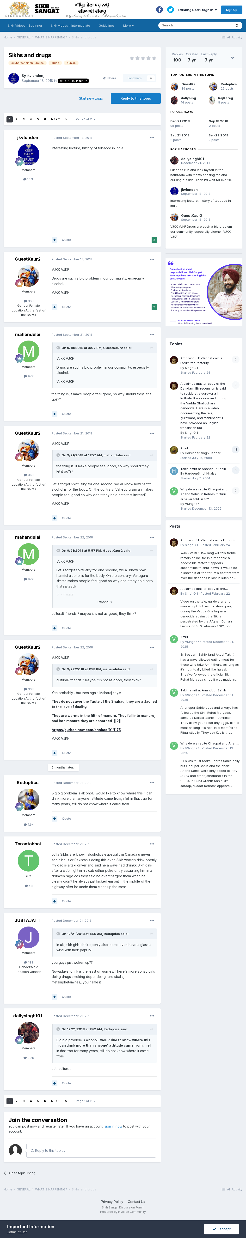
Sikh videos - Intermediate (70, 25)
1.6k (28, 824)
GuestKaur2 (28, 259)
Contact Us (136, 1202)
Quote (66, 240)
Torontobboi (28, 843)
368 (29, 301)
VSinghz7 (192, 504)
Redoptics (27, 782)
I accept (222, 1229)
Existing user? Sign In (197, 10)
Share (109, 78)
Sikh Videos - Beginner (25, 25)
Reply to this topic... (48, 1150)
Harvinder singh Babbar (203, 453)
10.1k (28, 179)
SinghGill (191, 368)
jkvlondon (35, 75)
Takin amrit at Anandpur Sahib (203, 469)
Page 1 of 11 (85, 119)
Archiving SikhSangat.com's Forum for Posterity (209, 540)
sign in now (113, 1126)
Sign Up (231, 10)
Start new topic (91, 98)
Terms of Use (17, 1232)
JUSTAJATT (28, 920)
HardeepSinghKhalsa (200, 473)
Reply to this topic (136, 98)
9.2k (29, 1058)
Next (55, 119)
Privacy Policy (112, 1202)
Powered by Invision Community (123, 1212)
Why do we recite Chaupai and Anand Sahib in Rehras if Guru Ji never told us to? (204, 494)
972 (29, 376)
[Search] (190, 25)
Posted (72, 138)
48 (29, 886)
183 (28, 962)
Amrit (184, 448)
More (128, 25)
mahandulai (27, 334)
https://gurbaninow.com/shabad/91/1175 (86, 730)
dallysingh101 (27, 1015)
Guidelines (107, 25)
